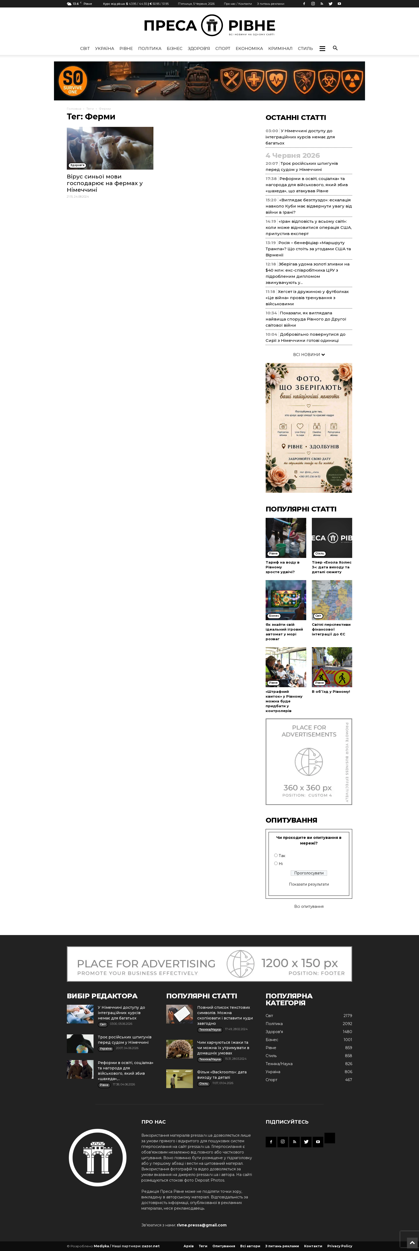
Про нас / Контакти (238, 4)
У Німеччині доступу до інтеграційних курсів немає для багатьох (300, 137)
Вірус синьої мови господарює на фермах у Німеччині (105, 183)
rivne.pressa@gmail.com (202, 1225)
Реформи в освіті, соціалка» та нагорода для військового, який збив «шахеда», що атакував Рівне (307, 184)
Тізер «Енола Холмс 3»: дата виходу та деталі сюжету (331, 567)
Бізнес (175, 48)
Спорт (222, 48)
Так (282, 855)
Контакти (313, 1246)
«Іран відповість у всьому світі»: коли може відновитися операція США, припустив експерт (309, 227)
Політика (149, 48)
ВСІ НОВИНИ (309, 354)
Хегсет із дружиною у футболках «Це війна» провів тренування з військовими (307, 297)
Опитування (223, 1246)
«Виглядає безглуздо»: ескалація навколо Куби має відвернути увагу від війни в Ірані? (309, 206)
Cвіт (85, 48)
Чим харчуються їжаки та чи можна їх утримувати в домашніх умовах (223, 1047)
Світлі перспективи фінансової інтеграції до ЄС (331, 629)
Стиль (305, 48)
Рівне (126, 48)
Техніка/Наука (279, 1063)
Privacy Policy (339, 1246)
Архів (189, 1246)
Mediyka (101, 1246)
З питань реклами (270, 4)
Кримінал (280, 48)
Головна (74, 109)
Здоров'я (199, 48)
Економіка (249, 48)
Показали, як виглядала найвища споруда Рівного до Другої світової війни (306, 319)
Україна (104, 48)
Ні (281, 863)
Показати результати (309, 884)
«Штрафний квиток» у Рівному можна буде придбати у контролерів (284, 701)
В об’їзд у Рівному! (331, 691)
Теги (90, 109)
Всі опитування (309, 906)
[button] (322, 48)
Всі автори (250, 1246)
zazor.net (151, 1246)
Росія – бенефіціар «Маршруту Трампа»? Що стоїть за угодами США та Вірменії (308, 248)
